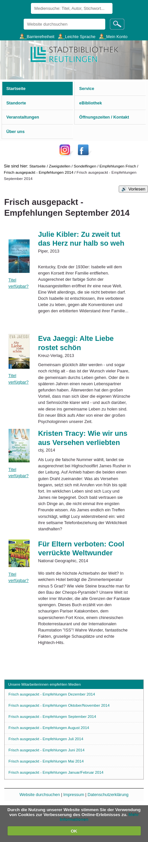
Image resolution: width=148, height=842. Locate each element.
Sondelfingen (85, 166)
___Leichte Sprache (76, 36)
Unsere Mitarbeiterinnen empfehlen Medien (44, 684)
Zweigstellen (59, 166)
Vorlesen (136, 189)
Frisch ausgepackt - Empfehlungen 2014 (38, 172)
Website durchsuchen (23, 18)
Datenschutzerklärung (107, 794)
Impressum (73, 794)
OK (74, 831)
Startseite (37, 166)
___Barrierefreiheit (37, 36)
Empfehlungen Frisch (118, 166)
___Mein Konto (113, 36)
